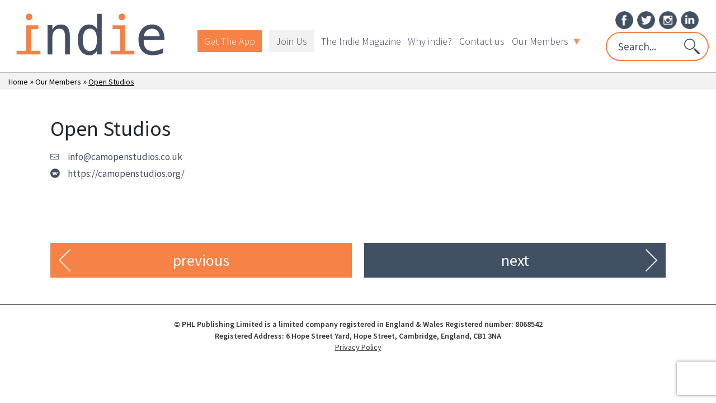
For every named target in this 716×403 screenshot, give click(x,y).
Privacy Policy (358, 347)
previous (201, 260)
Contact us (482, 41)
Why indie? (430, 41)
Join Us (291, 41)
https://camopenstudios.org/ (126, 173)
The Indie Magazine (361, 41)
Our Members (546, 41)
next (515, 260)
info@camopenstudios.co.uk (125, 157)
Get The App (229, 41)
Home (18, 82)
